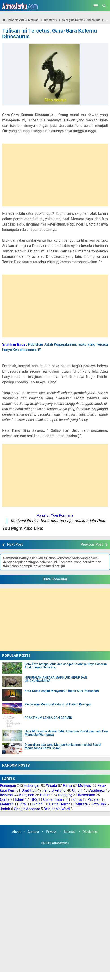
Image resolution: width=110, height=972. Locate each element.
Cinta (77, 799)
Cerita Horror (59, 804)
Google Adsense (27, 809)
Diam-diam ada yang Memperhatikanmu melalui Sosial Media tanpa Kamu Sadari (63, 746)
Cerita (4, 799)
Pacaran (94, 799)
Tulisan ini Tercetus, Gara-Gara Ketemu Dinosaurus (49, 34)
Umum (77, 790)
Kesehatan (86, 795)
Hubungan (32, 785)
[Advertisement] (55, 175)
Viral (23, 804)
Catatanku (96, 790)
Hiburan (46, 795)
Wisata (51, 785)
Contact (33, 832)
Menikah (7, 804)
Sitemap (70, 832)
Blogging (65, 795)
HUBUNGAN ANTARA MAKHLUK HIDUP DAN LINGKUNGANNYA (56, 679)
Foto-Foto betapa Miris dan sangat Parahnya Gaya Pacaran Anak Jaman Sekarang (66, 665)
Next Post (15, 544)
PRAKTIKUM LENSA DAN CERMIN (48, 718)
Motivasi (85, 785)
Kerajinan (26, 795)
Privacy (51, 832)
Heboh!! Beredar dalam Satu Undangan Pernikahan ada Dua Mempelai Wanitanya (66, 733)
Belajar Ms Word (57, 809)
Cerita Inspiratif (55, 799)
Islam (19, 799)
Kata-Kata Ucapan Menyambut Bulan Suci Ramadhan (62, 691)
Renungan (8, 785)
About (16, 832)
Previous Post (92, 544)
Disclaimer (90, 832)
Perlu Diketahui (54, 790)
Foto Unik (98, 804)
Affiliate (81, 804)
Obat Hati (29, 790)
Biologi (37, 804)
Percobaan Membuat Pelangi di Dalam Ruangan (58, 704)
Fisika (67, 785)
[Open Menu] (96, 5)
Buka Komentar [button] (55, 579)
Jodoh (5, 809)
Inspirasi (6, 795)
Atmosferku (60, 843)
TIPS (33, 799)
